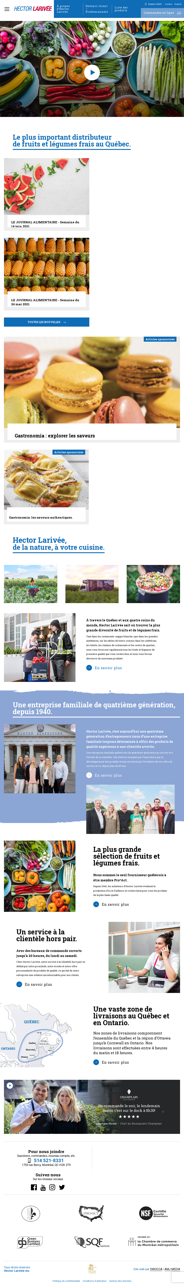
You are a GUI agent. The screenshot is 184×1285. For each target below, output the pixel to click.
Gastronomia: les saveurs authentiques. (41, 517)
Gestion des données (120, 1281)
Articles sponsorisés (160, 339)
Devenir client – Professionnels (97, 9)
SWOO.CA (156, 1269)
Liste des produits (121, 9)
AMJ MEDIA (172, 1269)
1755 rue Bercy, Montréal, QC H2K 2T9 (46, 1165)
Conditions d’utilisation (95, 1281)
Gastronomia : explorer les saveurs (55, 435)
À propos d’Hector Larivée (63, 9)
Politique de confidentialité (66, 1281)
